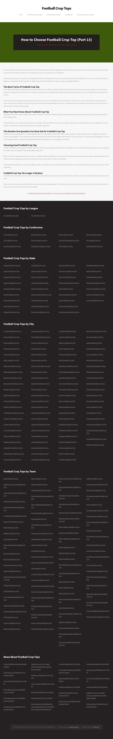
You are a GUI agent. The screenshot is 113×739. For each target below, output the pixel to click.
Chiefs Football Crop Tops (11, 591)
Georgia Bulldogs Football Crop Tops (42, 513)
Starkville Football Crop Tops (94, 360)
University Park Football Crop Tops (96, 424)
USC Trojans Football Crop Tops (95, 551)
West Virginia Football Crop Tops (95, 289)
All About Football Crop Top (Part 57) (97, 687)
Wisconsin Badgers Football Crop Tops (97, 611)
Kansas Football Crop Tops (39, 271)
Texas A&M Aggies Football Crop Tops (97, 510)
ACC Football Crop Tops (11, 235)
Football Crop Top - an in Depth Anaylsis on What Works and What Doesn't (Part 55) (41, 666)
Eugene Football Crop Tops (39, 372)
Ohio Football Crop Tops (66, 289)
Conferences (68, 15)
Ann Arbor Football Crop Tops (12, 331)
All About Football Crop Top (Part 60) (42, 698)
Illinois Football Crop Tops (11, 306)
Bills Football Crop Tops (11, 539)
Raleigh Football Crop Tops (67, 454)
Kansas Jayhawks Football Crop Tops (42, 557)
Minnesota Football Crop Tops (40, 306)
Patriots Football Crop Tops (67, 559)
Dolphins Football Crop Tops (12, 629)
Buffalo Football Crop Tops (11, 395)
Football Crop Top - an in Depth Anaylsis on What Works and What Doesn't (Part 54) (96, 695)
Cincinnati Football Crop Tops (12, 430)
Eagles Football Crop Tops (39, 479)
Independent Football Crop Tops (40, 246)
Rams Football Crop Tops (66, 588)
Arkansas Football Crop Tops (12, 277)
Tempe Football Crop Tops (94, 395)
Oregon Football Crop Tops (67, 300)
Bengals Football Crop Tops (12, 533)
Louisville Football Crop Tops (67, 331)
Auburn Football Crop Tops (12, 354)
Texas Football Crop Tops (93, 271)
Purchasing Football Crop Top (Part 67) (42, 692)
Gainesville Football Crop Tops (40, 395)
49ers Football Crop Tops (11, 479)
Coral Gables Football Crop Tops (40, 337)
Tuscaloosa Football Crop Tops (95, 419)
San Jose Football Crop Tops (94, 337)
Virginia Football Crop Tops (94, 277)
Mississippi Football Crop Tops (40, 312)
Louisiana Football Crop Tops (40, 283)
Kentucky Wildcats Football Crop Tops (42, 563)
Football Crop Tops (56, 8)
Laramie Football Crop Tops (39, 442)
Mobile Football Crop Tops (66, 360)
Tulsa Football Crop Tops (93, 413)
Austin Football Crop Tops (11, 360)
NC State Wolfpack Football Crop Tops (42, 629)
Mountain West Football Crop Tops (69, 240)
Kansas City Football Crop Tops (40, 430)
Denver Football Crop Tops (39, 354)
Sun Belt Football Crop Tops (94, 246)
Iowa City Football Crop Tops (39, 419)
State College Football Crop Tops (96, 366)
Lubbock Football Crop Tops (67, 337)
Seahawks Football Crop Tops (67, 622)
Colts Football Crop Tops (11, 617)
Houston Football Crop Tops (39, 407)
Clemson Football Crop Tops (12, 436)
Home (21, 15)
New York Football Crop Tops (67, 277)
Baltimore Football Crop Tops (12, 366)
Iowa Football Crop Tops (38, 265)
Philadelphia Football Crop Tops (68, 424)
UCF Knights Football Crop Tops (95, 545)
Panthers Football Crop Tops (67, 553)
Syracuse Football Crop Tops (94, 378)
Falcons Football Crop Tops (39, 484)
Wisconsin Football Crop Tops (95, 295)
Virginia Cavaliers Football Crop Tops (97, 571)
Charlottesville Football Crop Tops (14, 413)
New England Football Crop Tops (68, 384)
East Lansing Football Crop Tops (40, 366)
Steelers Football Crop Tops (94, 479)
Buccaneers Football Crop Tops (13, 565)
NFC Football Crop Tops (66, 246)
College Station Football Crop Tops (14, 454)
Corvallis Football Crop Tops (39, 343)
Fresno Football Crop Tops (39, 389)
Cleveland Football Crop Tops (12, 442)
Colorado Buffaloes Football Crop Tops (15, 611)
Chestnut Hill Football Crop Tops (13, 419)
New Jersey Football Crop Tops (68, 271)
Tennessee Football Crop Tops (95, 265)
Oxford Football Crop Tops (66, 419)
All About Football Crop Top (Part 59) (69, 664)
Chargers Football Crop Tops (12, 585)
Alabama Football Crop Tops (12, 265)
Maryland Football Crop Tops (39, 289)
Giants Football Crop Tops (39, 519)
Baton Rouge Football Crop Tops (13, 372)
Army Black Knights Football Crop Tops (15, 516)
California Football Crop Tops (12, 283)
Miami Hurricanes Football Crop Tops (42, 592)
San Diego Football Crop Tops (67, 460)
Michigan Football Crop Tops (39, 300)
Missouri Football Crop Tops (67, 265)
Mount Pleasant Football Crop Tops (69, 372)
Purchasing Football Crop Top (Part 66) (97, 664)
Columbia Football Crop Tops (12, 460)
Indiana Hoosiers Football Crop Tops (42, 533)
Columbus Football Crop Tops (40, 331)
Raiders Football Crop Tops (67, 582)
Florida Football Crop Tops (11, 295)
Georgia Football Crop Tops (12, 300)
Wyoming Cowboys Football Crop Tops (97, 617)
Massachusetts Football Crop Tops (41, 295)
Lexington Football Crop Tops (40, 454)
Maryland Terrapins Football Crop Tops (42, 586)
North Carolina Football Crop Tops (69, 283)
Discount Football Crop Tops (85, 15)
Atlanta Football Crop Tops (11, 349)
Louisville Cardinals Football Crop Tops (42, 574)
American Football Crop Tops (12, 246)
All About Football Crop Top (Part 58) (69, 687)
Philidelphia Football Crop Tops (68, 430)
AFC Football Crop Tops (10, 240)
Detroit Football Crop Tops (39, 360)
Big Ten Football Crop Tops (39, 240)
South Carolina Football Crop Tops (69, 312)
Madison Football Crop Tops (67, 343)
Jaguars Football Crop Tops (39, 545)
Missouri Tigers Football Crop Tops (41, 623)
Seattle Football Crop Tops (94, 343)
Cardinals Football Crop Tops (12, 571)
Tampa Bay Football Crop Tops (95, 389)
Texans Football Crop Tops (94, 505)
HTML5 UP (96, 727)
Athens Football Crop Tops (11, 343)
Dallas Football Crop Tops (38, 349)
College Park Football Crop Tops (13, 448)
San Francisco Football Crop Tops (96, 331)
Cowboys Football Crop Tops (12, 623)
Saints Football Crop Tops (66, 608)
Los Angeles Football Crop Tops (40, 460)
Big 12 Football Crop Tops (38, 235)
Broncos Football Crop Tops (12, 554)
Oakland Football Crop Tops (67, 407)
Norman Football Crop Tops (67, 401)
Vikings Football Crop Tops (94, 565)
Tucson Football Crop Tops (94, 407)
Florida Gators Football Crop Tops (41, 490)
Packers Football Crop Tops (67, 547)
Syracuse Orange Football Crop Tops (97, 484)
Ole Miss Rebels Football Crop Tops (69, 527)
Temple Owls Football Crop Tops (96, 490)
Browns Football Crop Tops (12, 559)
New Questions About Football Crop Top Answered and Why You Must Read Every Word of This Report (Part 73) (42, 706)
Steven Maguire (74, 727)
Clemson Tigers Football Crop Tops (14, 606)
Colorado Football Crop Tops (12, 289)
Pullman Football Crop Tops (67, 448)
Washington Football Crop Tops (95, 283)
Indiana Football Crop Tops (12, 312)
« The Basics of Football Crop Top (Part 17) (39, 193)
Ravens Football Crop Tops (67, 593)
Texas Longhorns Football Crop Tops (97, 516)
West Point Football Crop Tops (95, 445)
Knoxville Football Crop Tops (39, 436)
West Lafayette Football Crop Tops (96, 439)
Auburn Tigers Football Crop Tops (13, 522)
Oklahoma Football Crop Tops (68, 295)
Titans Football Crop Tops (94, 531)
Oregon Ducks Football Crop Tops (69, 533)
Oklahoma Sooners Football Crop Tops (70, 513)
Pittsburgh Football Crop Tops (67, 442)
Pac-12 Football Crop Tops (94, 235)
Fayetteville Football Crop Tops (40, 384)
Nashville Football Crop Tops (67, 378)
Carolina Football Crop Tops (12, 401)
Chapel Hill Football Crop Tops (13, 407)
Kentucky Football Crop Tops (39, 277)
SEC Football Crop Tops (93, 240)
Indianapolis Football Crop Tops (40, 413)
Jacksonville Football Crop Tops (40, 424)
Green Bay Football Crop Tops (40, 401)
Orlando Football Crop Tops (67, 413)
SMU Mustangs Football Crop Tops (69, 628)
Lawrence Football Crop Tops (40, 448)
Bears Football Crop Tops (11, 528)
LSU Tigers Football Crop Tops (40, 580)
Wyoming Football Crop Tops (95, 300)
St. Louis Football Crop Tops (94, 354)
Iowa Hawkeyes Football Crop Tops (41, 539)
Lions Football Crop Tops (38, 568)
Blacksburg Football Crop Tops (13, 378)
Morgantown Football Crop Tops (68, 366)
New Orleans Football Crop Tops (68, 389)
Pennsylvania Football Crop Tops (68, 306)
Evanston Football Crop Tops (39, 378)
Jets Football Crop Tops (38, 551)
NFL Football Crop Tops (53, 15)
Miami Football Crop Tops (66, 349)
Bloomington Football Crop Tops (13, 384)
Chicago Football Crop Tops (12, 424)
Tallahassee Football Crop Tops (95, 384)
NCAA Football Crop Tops (34, 15)
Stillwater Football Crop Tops (95, 372)
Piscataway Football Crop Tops (68, 436)
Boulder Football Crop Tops (12, 389)
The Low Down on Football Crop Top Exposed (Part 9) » (69, 193)
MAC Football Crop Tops (66, 235)
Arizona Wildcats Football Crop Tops (14, 501)
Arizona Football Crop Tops (12, 271)
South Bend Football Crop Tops (95, 349)
